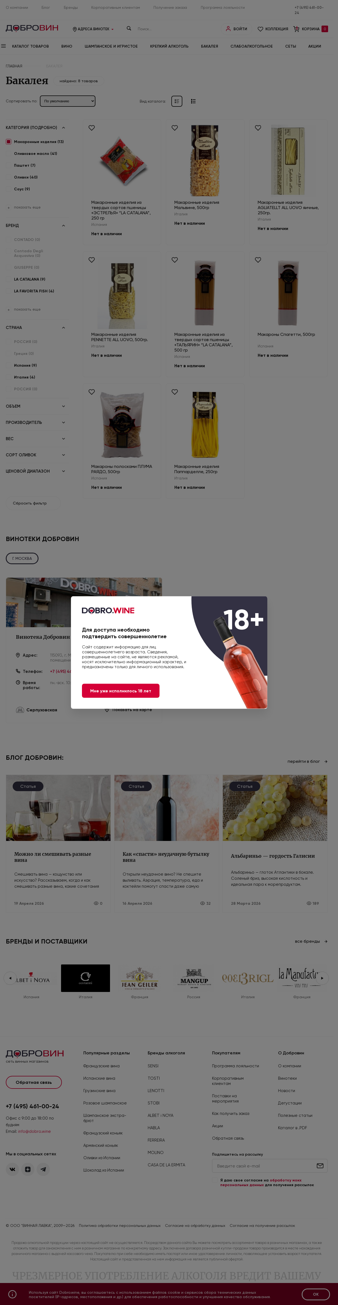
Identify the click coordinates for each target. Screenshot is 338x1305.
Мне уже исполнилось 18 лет (120, 690)
